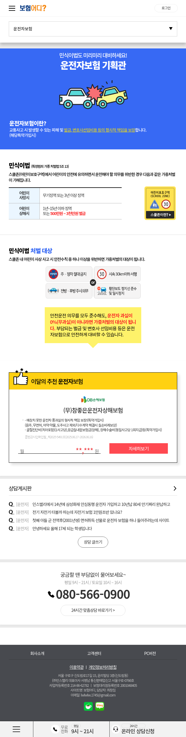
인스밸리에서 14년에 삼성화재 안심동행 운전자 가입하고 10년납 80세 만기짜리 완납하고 (101, 504)
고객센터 (94, 653)
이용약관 (77, 667)
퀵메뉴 (13, 8)
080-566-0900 (93, 593)
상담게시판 (93, 488)
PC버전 (150, 653)
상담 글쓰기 (93, 542)
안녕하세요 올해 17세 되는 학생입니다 (62, 528)
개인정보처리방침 (102, 667)
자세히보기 (139, 448)
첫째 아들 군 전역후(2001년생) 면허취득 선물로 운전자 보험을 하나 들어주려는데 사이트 (100, 520)
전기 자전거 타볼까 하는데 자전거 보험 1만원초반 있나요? (77, 512)
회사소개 (37, 653)
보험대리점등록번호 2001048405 (115, 685)
